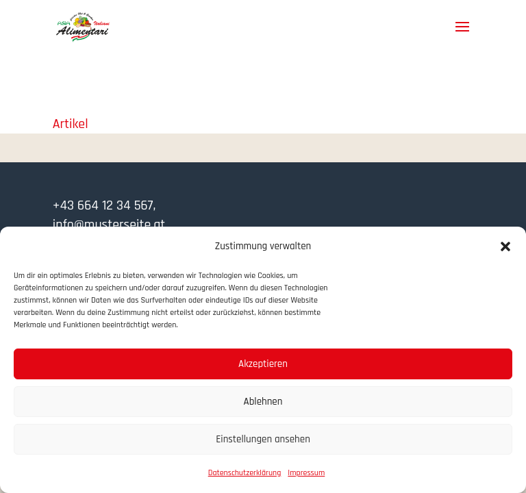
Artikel (70, 124)
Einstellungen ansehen (263, 439)
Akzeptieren (263, 363)
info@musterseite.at (109, 224)
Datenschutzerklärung (244, 473)
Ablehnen (263, 401)
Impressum (306, 473)
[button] (505, 246)
